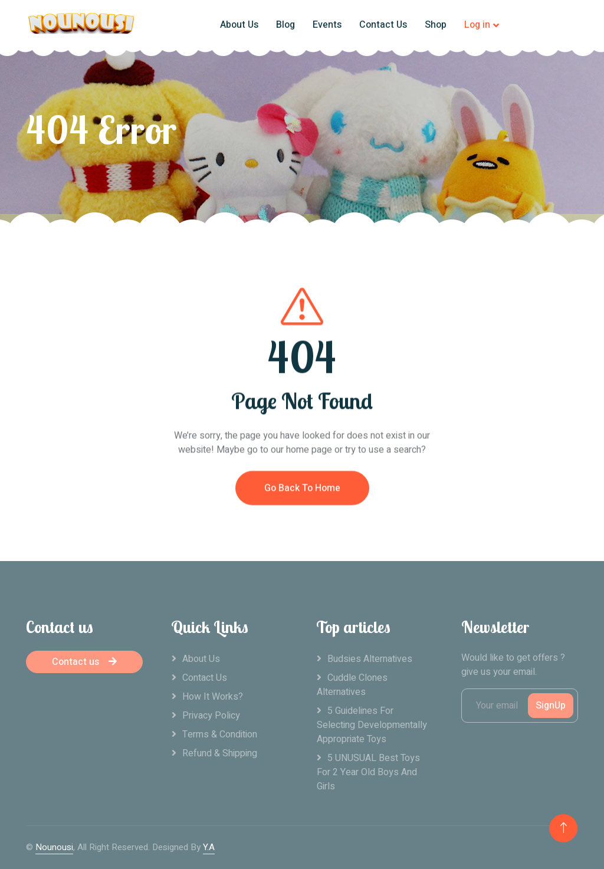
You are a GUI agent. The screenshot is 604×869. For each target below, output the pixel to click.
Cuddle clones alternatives (352, 685)
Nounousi (54, 847)
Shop (436, 25)
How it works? (212, 697)
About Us (239, 25)
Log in (477, 25)
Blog (285, 25)
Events (327, 25)
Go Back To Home (302, 498)
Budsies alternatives (369, 659)
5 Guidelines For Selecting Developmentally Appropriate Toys (372, 725)
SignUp (551, 706)
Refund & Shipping (219, 753)
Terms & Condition (219, 734)
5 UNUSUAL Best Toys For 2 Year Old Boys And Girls (368, 772)
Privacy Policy (211, 716)
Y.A (209, 847)
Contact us (84, 662)
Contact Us (383, 25)
